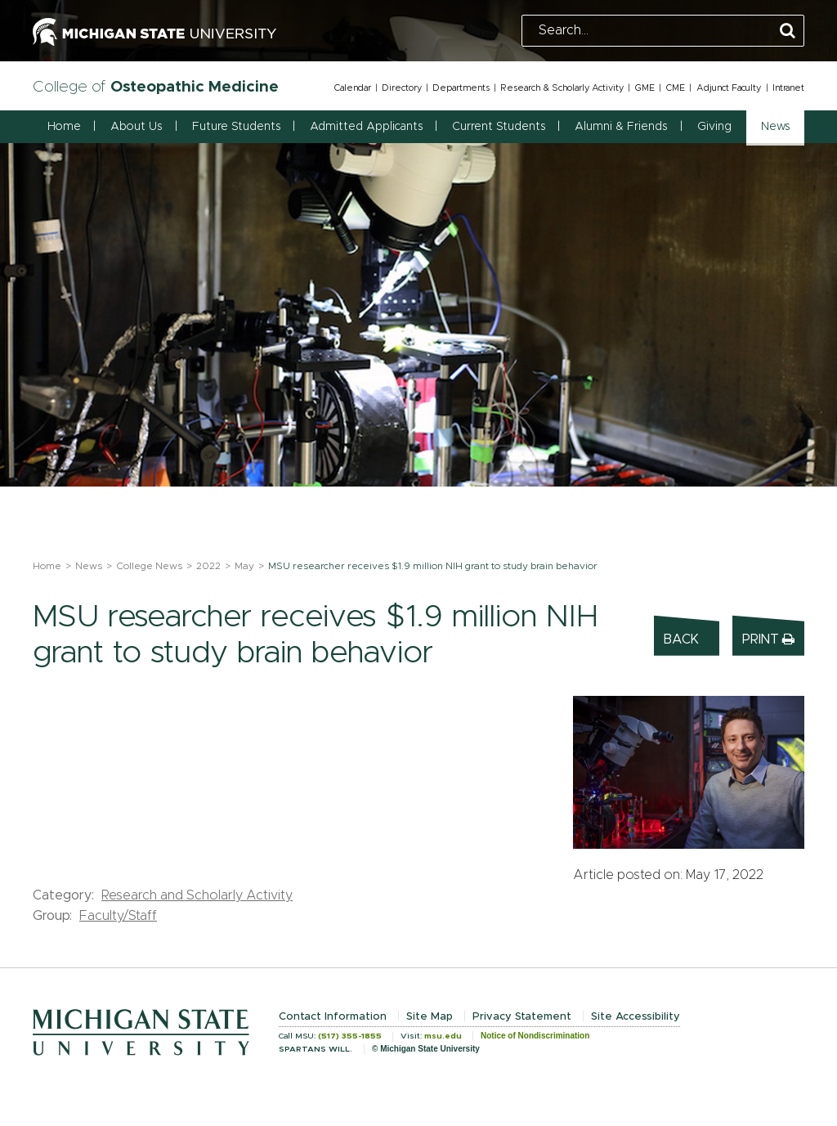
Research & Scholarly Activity (562, 87)
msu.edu (443, 1036)
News (88, 566)
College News (149, 566)
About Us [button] (136, 126)
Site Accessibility (635, 1017)
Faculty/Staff (118, 915)
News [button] (775, 126)
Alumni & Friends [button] (621, 126)
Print (768, 639)
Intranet (788, 87)
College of (156, 87)
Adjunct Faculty (728, 87)
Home (64, 126)
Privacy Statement (521, 1017)
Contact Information (333, 1017)
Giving (714, 126)
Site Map (429, 1017)
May (244, 566)
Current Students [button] (498, 126)
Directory (402, 87)
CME (675, 87)
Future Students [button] (236, 126)
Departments (461, 87)
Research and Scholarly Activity (197, 895)
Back (681, 639)
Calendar (352, 87)
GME (644, 87)
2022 (208, 566)
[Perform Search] (787, 31)
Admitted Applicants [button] (366, 126)
